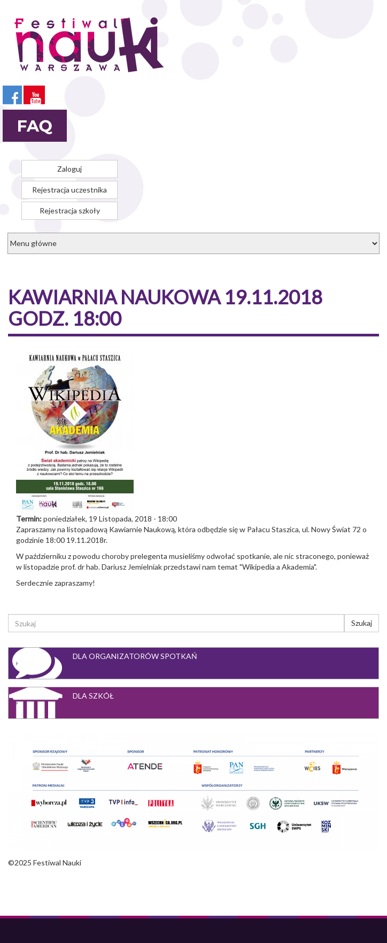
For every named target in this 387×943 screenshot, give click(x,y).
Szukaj (361, 622)
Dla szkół (93, 695)
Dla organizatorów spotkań (135, 656)
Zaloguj (69, 168)
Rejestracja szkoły (70, 210)
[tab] (193, 663)
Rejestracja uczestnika (69, 189)
